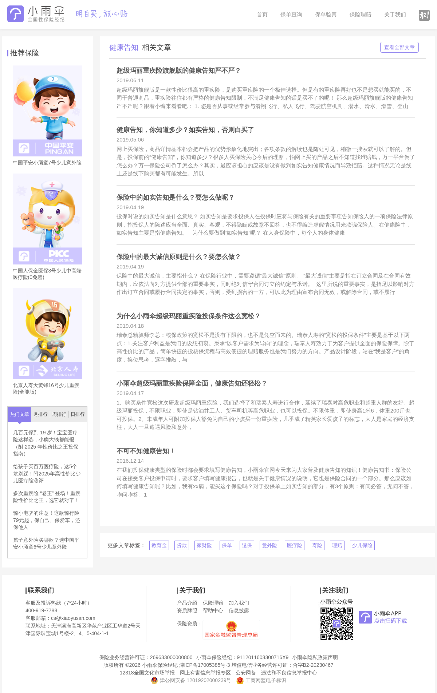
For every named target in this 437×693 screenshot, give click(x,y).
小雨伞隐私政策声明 (315, 657)
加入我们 (239, 603)
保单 (227, 545)
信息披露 (239, 610)
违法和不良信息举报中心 (289, 673)
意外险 (269, 545)
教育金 (159, 545)
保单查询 (291, 14)
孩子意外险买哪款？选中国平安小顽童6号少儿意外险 (46, 543)
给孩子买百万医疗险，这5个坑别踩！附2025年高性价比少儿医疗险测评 (46, 473)
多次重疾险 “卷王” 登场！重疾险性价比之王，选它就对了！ (46, 496)
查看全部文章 (399, 47)
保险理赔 (360, 14)
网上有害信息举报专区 (205, 673)
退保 (247, 545)
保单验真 (326, 14)
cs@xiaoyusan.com (73, 618)
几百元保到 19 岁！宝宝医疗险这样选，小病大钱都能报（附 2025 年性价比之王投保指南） (45, 443)
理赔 (337, 545)
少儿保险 (362, 545)
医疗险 (294, 545)
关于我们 (395, 14)
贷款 (182, 545)
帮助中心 (213, 610)
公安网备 (246, 673)
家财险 (204, 545)
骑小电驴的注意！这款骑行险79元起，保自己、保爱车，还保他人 (46, 520)
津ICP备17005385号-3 (204, 665)
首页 (262, 14)
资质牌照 (187, 610)
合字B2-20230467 (313, 665)
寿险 (317, 545)
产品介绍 (187, 603)
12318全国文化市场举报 (147, 673)
